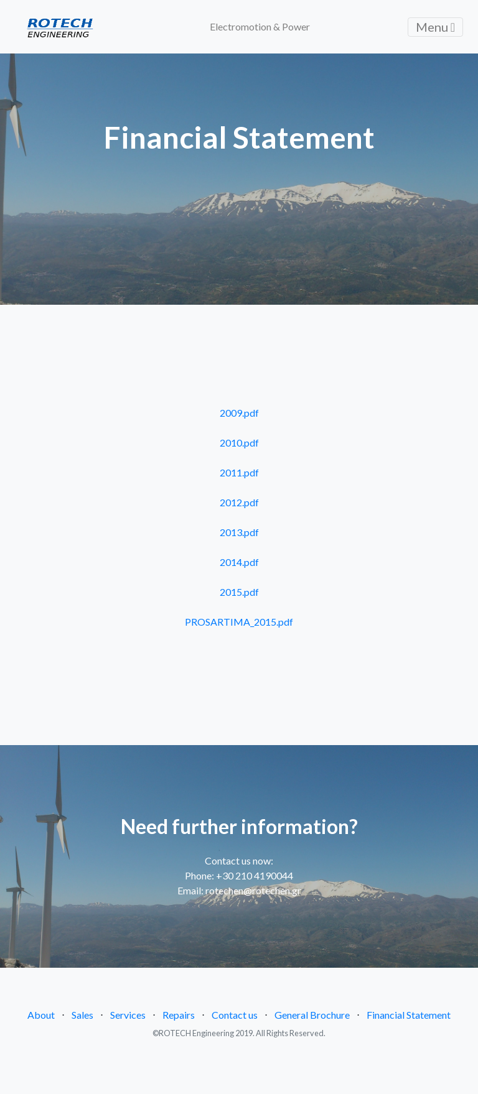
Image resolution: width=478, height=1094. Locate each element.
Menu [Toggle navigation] (435, 26)
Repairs (178, 1015)
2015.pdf (239, 592)
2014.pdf (239, 562)
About (41, 1015)
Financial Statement (409, 1015)
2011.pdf (239, 472)
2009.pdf (239, 413)
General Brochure (312, 1015)
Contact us (235, 1015)
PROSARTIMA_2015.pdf (239, 622)
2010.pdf (239, 442)
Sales (82, 1015)
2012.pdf (239, 502)
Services (128, 1015)
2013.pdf (239, 532)
